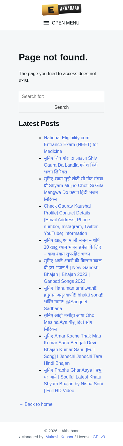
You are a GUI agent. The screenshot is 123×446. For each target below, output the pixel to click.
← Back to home (35, 404)
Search (61, 107)
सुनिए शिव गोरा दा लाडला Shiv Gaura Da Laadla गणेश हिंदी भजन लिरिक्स (71, 165)
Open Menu (65, 23)
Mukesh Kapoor (59, 437)
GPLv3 (99, 437)
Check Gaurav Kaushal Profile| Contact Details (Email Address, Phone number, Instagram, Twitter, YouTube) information (71, 220)
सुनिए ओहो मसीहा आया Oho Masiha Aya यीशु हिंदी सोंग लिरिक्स (69, 322)
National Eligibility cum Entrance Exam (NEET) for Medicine (71, 144)
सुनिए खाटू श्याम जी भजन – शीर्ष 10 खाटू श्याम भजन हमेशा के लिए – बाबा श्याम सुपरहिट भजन (72, 247)
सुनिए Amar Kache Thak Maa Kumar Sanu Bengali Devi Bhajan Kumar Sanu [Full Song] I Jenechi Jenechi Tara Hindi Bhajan (73, 350)
